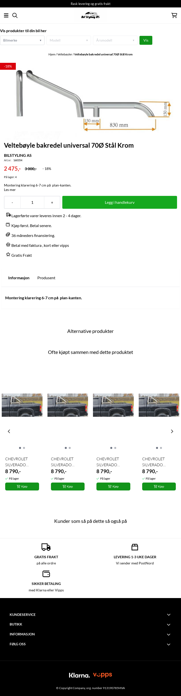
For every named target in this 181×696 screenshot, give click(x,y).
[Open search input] (15, 15)
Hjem (52, 54)
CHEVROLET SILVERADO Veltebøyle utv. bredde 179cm (17, 462)
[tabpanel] (22, 429)
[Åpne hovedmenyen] (6, 15)
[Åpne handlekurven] (174, 15)
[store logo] (90, 15)
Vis (145, 40)
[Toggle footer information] (169, 614)
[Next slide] (172, 431)
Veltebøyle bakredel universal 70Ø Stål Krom (103, 54)
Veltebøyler (65, 54)
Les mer (10, 189)
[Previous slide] (9, 431)
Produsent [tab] (46, 277)
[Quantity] (32, 202)
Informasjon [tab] (18, 277)
